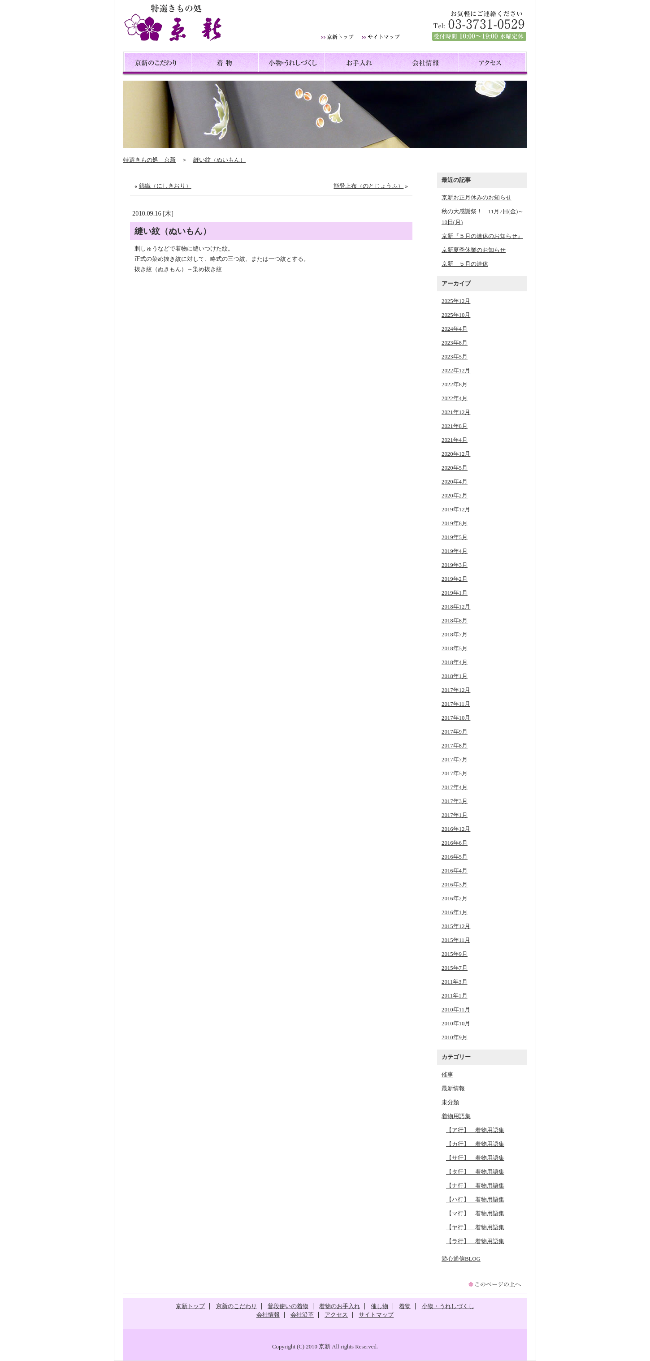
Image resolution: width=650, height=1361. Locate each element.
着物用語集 (456, 1116)
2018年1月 (455, 676)
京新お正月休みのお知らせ (476, 197)
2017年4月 (455, 787)
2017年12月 (456, 690)
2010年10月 (456, 1023)
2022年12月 (456, 370)
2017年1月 (455, 815)
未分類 (450, 1102)
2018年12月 (456, 607)
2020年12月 (456, 454)
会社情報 (425, 64)
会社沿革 (302, 1315)
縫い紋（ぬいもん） (219, 160)
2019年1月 (455, 593)
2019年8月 (455, 523)
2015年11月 (456, 940)
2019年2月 (455, 579)
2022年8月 (455, 384)
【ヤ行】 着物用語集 (475, 1227)
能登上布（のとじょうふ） (368, 186)
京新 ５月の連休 (465, 264)
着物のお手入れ (339, 1306)
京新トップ (190, 1306)
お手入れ (358, 64)
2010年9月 (455, 1037)
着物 (224, 64)
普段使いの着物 (288, 1306)
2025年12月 (456, 301)
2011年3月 (455, 982)
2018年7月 (455, 634)
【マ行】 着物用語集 (475, 1213)
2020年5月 (455, 468)
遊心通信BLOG (461, 1259)
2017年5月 (455, 773)
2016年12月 (456, 829)
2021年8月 (455, 426)
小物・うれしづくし (291, 64)
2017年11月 (456, 704)
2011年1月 (455, 996)
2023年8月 (455, 343)
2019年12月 (456, 509)
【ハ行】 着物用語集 (475, 1200)
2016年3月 (455, 884)
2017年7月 (455, 759)
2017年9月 (455, 732)
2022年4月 (455, 398)
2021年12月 (456, 412)
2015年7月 (455, 968)
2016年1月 (455, 912)
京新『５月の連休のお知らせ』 (482, 236)
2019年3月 (455, 565)
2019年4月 (455, 551)
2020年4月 (455, 482)
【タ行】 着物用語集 (475, 1172)
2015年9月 (455, 954)
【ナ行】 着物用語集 (475, 1186)
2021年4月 (455, 440)
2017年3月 (455, 801)
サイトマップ (376, 1315)
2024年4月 (455, 329)
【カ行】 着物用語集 (475, 1144)
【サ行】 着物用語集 (475, 1158)
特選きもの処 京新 (149, 160)
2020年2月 (455, 496)
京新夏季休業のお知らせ (474, 250)
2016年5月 (455, 857)
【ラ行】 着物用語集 (475, 1241)
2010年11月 (456, 1010)
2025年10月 (456, 315)
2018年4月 (455, 662)
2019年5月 (455, 537)
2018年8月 (455, 621)
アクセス (492, 64)
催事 (447, 1075)
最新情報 (453, 1088)
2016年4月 (455, 871)
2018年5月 (455, 648)
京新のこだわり (158, 64)
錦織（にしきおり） (165, 186)
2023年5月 (455, 357)
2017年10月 (456, 718)
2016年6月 (455, 843)
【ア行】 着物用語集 (475, 1130)
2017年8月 (455, 746)
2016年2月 (455, 898)
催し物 (379, 1306)
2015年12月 (456, 926)
